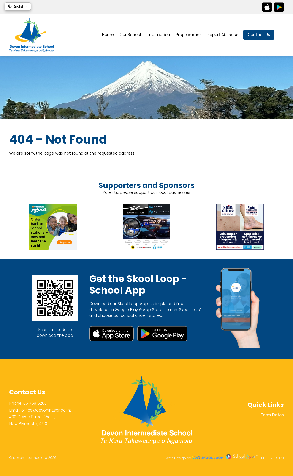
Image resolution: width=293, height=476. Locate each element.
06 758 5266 (35, 403)
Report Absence (223, 34)
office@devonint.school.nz (46, 410)
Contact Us (259, 34)
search (281, 35)
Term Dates (272, 415)
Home (108, 34)
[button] (18, 6)
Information (158, 34)
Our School (130, 34)
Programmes (189, 34)
